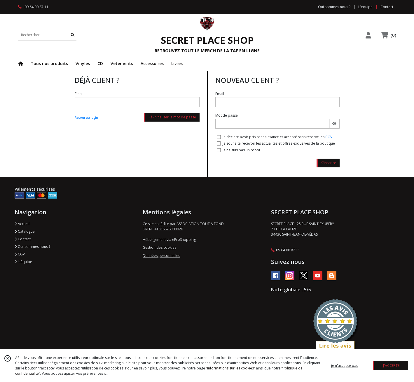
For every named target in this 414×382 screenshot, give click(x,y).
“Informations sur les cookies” (230, 368)
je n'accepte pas (344, 365)
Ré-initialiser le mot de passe (172, 117)
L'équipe (23, 261)
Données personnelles (161, 255)
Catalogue (25, 231)
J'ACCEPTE (391, 365)
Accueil (22, 223)
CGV (328, 136)
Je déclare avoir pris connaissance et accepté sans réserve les (277, 136)
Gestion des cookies (159, 247)
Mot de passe (226, 115)
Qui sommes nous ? (32, 246)
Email (79, 93)
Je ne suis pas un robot (241, 150)
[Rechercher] (72, 35)
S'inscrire (328, 162)
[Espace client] (368, 35)
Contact (386, 6)
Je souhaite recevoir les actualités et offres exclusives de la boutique (279, 143)
